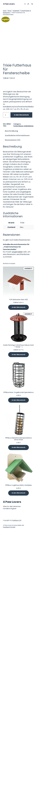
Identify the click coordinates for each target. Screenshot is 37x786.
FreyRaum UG (16, 775)
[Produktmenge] (6, 370)
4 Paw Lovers (9, 4)
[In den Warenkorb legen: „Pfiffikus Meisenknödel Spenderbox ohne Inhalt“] (18, 702)
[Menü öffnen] (25, 4)
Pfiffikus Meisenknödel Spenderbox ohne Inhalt (18, 693)
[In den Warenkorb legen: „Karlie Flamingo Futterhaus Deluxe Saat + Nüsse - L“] (18, 609)
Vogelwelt (16, 11)
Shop (9, 11)
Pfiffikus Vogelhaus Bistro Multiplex (18, 740)
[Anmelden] (28, 4)
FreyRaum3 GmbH (9, 782)
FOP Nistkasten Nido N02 (18, 554)
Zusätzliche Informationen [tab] (17, 390)
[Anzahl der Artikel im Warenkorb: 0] (32, 4)
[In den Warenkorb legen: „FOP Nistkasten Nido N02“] (18, 562)
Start (4, 11)
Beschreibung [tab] (11, 386)
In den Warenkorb (21, 370)
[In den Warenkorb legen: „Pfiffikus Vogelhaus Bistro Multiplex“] (18, 747)
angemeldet (17, 506)
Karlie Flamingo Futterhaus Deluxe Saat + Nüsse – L (18, 601)
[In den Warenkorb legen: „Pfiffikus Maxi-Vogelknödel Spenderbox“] (18, 655)
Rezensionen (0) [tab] (12, 395)
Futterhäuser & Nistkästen (23, 381)
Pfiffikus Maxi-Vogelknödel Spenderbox (18, 647)
